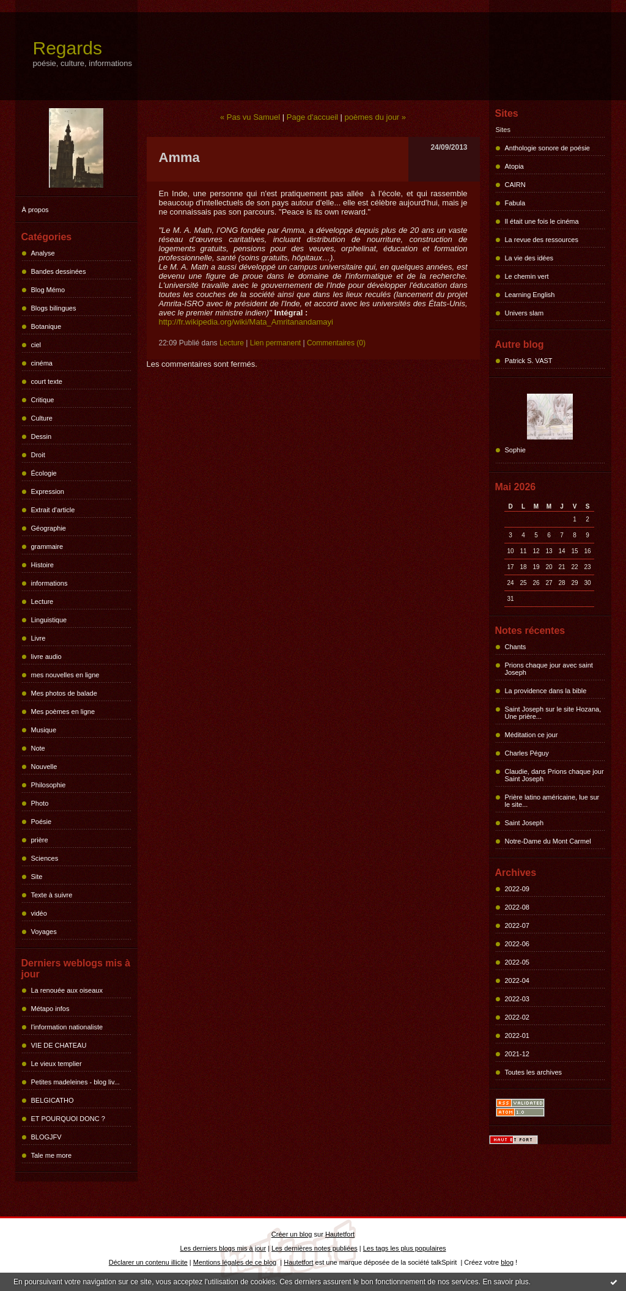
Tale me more (51, 1155)
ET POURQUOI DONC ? (68, 1118)
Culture (42, 418)
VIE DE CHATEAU (59, 1045)
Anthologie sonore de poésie (547, 148)
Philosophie (48, 785)
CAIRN (515, 184)
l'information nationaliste (67, 1027)
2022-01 (517, 1035)
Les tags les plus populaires (404, 1248)
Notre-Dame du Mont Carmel (548, 841)
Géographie (49, 528)
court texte (46, 381)
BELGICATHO (52, 1100)
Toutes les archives (533, 1072)
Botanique (46, 326)
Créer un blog (291, 1234)
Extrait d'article (53, 509)
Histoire (42, 564)
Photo (40, 803)
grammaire (47, 546)
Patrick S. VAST (529, 360)
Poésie (41, 821)
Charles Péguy (527, 753)
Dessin (41, 436)
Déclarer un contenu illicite (148, 1262)
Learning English (530, 294)
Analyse (43, 253)
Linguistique (49, 619)
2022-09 (517, 888)
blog (507, 1262)
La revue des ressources (541, 239)
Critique (42, 399)
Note (38, 748)
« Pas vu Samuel (250, 117)
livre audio (46, 656)
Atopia (514, 166)
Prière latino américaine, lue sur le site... (552, 800)
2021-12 (517, 1053)
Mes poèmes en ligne (63, 711)
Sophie (515, 450)
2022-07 (517, 925)
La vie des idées (529, 258)
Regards (67, 48)
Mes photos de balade (64, 693)
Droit (38, 454)
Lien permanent (275, 343)
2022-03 (517, 998)
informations (49, 583)
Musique (44, 730)
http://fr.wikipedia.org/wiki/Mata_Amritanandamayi (246, 321)
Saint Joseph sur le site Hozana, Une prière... (553, 712)
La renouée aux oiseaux (67, 990)
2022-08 (517, 907)
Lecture (42, 601)
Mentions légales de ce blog (234, 1262)
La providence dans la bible (546, 690)
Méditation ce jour (531, 734)
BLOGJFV (46, 1137)
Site (37, 876)
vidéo (39, 913)
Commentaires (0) (336, 343)
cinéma (42, 363)
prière (39, 840)
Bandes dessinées (58, 271)
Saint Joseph (524, 822)
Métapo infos (50, 1008)
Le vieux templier (56, 1063)
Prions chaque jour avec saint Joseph (549, 668)
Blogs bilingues (53, 308)
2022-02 (517, 1017)
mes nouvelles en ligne (65, 675)
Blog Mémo (48, 289)
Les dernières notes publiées (314, 1248)
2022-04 (517, 980)
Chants (515, 646)
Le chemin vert (527, 276)
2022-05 (517, 962)
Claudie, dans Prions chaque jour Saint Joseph (554, 775)
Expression (47, 491)
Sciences (45, 858)
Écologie (44, 473)
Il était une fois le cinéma (542, 221)
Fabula (515, 203)
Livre (38, 638)
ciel (36, 344)
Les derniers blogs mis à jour (223, 1248)
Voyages (44, 931)
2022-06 (517, 943)
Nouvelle (44, 766)
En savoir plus (505, 1282)
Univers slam (524, 313)
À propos (35, 209)
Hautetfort (340, 1234)
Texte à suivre (52, 895)
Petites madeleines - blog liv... (75, 1082)
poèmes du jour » (375, 117)
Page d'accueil (312, 117)
